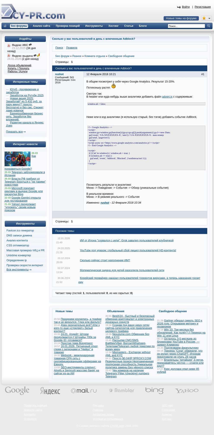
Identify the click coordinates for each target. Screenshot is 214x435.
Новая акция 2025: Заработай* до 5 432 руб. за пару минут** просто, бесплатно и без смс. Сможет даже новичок (24, 104)
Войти (186, 6)
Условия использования (108, 419)
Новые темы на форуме (181, 18)
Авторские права (103, 414)
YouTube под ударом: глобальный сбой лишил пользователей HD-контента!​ (128, 250)
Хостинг (167, 419)
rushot (105, 202)
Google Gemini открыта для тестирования (23, 199)
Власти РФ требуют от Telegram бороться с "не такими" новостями (25, 181)
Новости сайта (33, 409)
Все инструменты (17, 269)
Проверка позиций (35, 405)
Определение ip (16, 260)
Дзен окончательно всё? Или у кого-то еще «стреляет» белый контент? (77, 328)
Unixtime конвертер (18, 255)
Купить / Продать (18, 68)
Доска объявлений (19, 65)
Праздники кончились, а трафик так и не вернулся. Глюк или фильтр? (77, 321)
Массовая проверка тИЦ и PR (25, 250)
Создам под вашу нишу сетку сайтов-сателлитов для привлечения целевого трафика (128, 328)
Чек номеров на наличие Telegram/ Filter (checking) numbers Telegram (127, 373)
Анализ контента (17, 240)
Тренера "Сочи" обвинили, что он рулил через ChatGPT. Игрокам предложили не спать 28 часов (180, 353)
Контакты (30, 414)
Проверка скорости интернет (24, 265)
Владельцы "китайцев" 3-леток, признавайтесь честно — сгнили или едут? (180, 362)
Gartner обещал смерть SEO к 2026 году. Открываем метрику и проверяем (179, 323)
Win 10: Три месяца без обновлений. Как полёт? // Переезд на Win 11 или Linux (181, 332)
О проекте (30, 419)
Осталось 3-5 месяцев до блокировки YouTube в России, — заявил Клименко (178, 341)
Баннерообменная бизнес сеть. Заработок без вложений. (24, 116)
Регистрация (203, 6)
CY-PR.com (117, 425)
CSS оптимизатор (17, 245)
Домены (167, 414)
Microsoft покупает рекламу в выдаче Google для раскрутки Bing (24, 191)
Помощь (98, 409)
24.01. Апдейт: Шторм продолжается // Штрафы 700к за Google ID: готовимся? (75, 337)
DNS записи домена (19, 235)
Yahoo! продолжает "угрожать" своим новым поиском (20, 207)
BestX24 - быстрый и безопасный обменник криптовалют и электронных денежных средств (130, 319)
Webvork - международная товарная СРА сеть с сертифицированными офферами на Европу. (77, 360)
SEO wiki (167, 405)
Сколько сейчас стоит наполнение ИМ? (105, 260)
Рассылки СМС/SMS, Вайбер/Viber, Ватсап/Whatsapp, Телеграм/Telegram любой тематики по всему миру (130, 345)
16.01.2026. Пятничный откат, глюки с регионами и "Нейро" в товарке (76, 349)
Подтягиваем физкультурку (181, 347)
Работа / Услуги (17, 71)
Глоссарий (168, 409)
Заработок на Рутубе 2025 (26, 95)
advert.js (167, 96)
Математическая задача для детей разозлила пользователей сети (122, 270)
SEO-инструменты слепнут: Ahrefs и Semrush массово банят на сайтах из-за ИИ (76, 370)
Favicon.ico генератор (20, 230)
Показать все (14, 131)
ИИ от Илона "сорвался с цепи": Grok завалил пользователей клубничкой (127, 240)
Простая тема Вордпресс (77, 343)
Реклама (98, 405)
